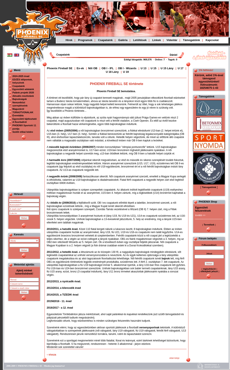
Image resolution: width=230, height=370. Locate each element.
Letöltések (140, 40)
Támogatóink (191, 40)
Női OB (92, 68)
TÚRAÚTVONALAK (22, 112)
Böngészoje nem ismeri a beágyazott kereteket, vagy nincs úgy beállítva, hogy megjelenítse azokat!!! (139, 55)
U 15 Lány (166, 68)
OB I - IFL (108, 68)
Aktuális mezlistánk (23, 96)
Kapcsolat (212, 40)
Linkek (156, 40)
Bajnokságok (19, 99)
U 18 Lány (113, 71)
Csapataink (105, 40)
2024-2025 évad (20, 76)
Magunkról (18, 109)
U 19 (126, 71)
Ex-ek (80, 68)
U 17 (180, 68)
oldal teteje (174, 358)
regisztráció (209, 269)
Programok (85, 40)
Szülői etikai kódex (22, 132)
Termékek (209, 224)
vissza (52, 354)
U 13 (143, 68)
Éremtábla (18, 115)
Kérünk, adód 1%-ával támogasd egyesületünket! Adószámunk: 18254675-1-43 (209, 81)
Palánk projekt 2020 (23, 92)
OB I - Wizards (127, 68)
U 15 (153, 68)
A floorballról (19, 122)
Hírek (69, 40)
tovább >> (200, 215)
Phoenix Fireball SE (59, 68)
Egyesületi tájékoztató (24, 119)
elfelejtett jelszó (209, 271)
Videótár (172, 40)
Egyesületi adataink (23, 89)
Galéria (122, 40)
